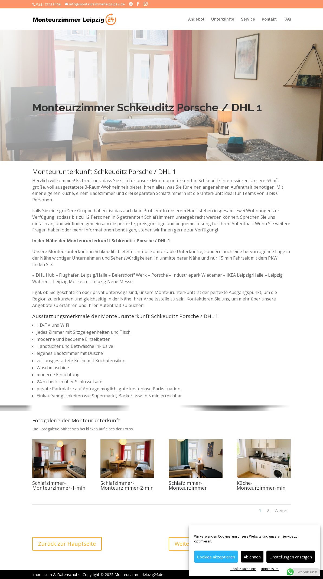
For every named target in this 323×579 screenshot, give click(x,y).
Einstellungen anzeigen (290, 557)
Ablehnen (252, 557)
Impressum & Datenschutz (61, 574)
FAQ (287, 19)
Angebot (196, 19)
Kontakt (269, 19)
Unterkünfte (222, 19)
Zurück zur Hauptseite (67, 543)
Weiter (281, 510)
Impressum (270, 569)
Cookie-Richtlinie (243, 569)
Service (248, 19)
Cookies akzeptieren (216, 557)
